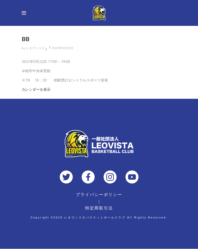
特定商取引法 (99, 208)
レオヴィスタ (35, 48)
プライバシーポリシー (99, 194)
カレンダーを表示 (36, 89)
